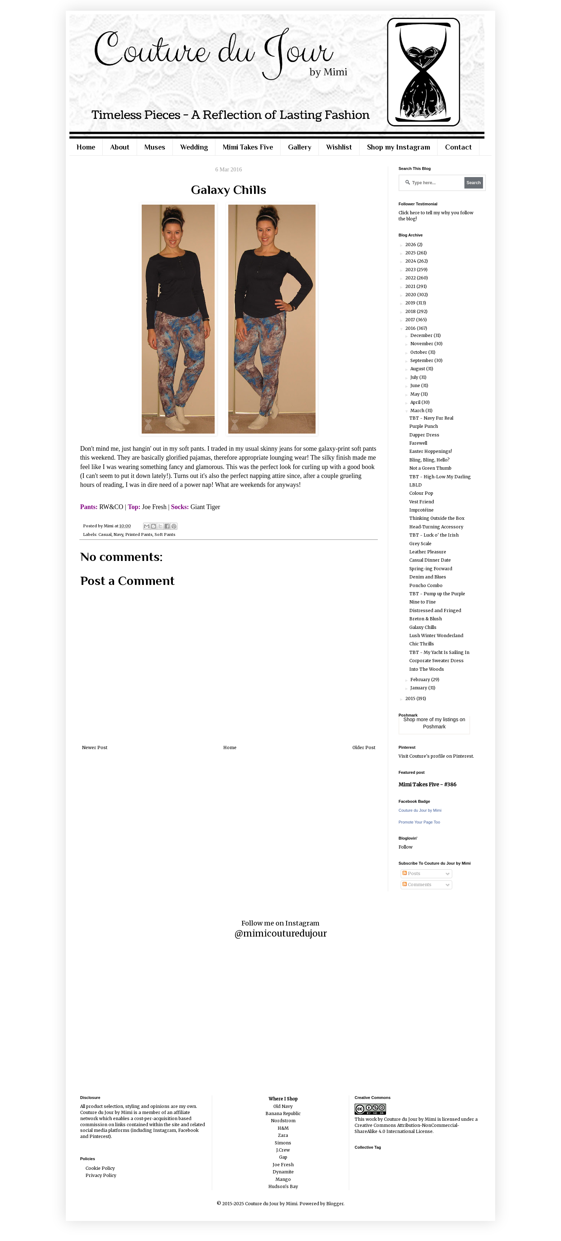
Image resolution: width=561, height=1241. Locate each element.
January (419, 687)
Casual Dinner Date (430, 560)
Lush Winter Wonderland (436, 635)
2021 (410, 286)
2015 (410, 698)
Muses (155, 147)
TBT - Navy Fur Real (431, 418)
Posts (411, 873)
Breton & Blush (425, 618)
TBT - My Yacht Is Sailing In (439, 652)
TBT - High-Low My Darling (440, 476)
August (418, 368)
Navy (118, 534)
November (422, 343)
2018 (411, 311)
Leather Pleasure (427, 551)
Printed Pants (138, 534)
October (419, 352)
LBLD (415, 485)
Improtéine (421, 510)
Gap (283, 1157)
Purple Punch (423, 426)
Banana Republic (283, 1113)
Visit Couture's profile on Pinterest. (436, 756)
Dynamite (283, 1171)
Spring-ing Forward (430, 568)
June (415, 385)
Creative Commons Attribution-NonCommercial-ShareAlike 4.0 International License (407, 1128)
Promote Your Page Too (419, 822)
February (420, 679)
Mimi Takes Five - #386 (428, 784)
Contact (458, 147)
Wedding (194, 147)
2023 (411, 269)
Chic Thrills (421, 643)
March (417, 410)
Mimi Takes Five (248, 147)
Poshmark (434, 726)
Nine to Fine (422, 602)
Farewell (418, 443)
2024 (411, 261)
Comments (417, 884)
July (414, 377)
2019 (410, 303)
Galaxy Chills (422, 627)
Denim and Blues (427, 577)
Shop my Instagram (398, 147)
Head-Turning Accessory (436, 526)
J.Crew (283, 1150)
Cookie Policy (100, 1168)
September (422, 360)
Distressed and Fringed (435, 610)
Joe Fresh (283, 1164)
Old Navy (283, 1106)
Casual (105, 534)
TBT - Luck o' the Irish (434, 535)
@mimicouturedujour (280, 933)
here (415, 212)
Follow (406, 847)
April (415, 402)
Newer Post (94, 747)
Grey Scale (420, 543)
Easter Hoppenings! (430, 451)
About (120, 147)
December (422, 335)
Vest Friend (421, 501)
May (415, 394)
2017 (410, 319)
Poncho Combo (426, 585)
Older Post (363, 747)
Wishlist (339, 147)
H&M (283, 1128)
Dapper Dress (424, 435)
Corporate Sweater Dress (436, 660)
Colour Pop (421, 493)
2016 (411, 328)
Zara (283, 1135)
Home (86, 147)
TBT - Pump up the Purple (437, 593)
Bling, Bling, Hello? (429, 460)
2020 (411, 294)
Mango (283, 1179)
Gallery (299, 147)
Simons (283, 1142)
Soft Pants (165, 534)
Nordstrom (283, 1120)
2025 (411, 252)
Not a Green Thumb (430, 468)
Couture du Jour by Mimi (420, 810)
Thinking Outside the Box (436, 518)
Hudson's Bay (283, 1186)
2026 (411, 244)
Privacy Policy (101, 1175)
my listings (446, 719)
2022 (411, 277)
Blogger (334, 1203)
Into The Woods (426, 669)
